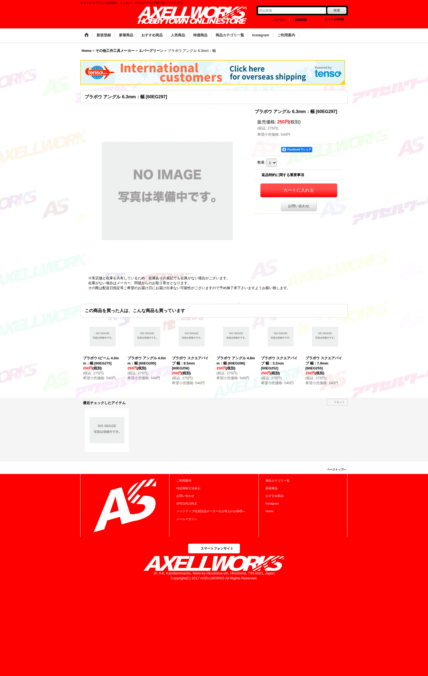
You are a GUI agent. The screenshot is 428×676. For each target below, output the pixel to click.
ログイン (280, 19)
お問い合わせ (298, 206)
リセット (339, 402)
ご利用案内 (183, 480)
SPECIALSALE (186, 503)
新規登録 (301, 19)
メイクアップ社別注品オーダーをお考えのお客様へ (210, 511)
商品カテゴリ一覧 (278, 480)
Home (270, 511)
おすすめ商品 (275, 495)
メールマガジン (186, 519)
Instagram (272, 503)
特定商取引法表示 (188, 488)
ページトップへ (336, 469)
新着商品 (272, 488)
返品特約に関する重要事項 (282, 175)
